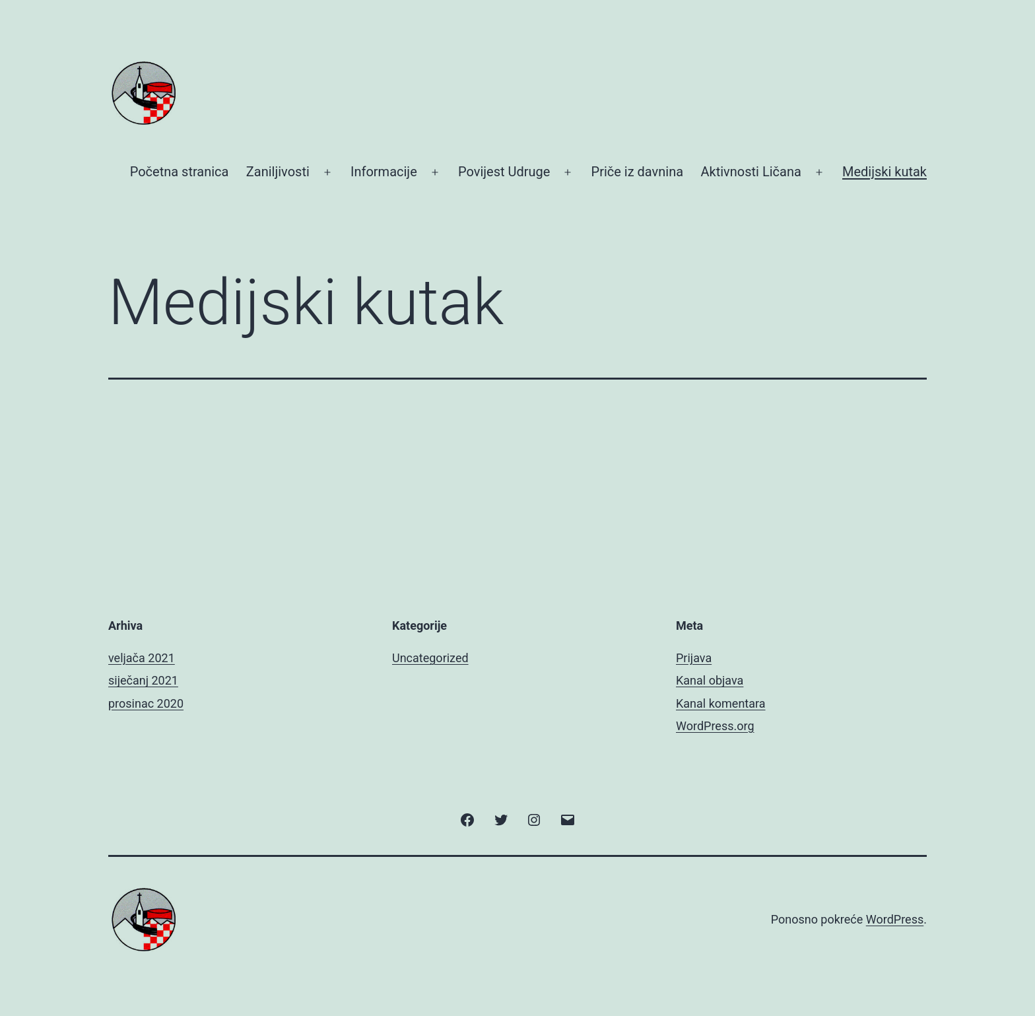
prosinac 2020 (146, 703)
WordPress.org (715, 726)
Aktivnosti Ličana (750, 172)
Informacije (384, 172)
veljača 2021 (141, 658)
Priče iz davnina (637, 172)
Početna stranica (179, 172)
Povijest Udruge (504, 172)
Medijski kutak (884, 172)
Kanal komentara (721, 703)
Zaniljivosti (278, 172)
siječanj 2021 (143, 680)
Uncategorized (430, 658)
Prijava (694, 658)
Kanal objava (709, 680)
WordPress (894, 919)
